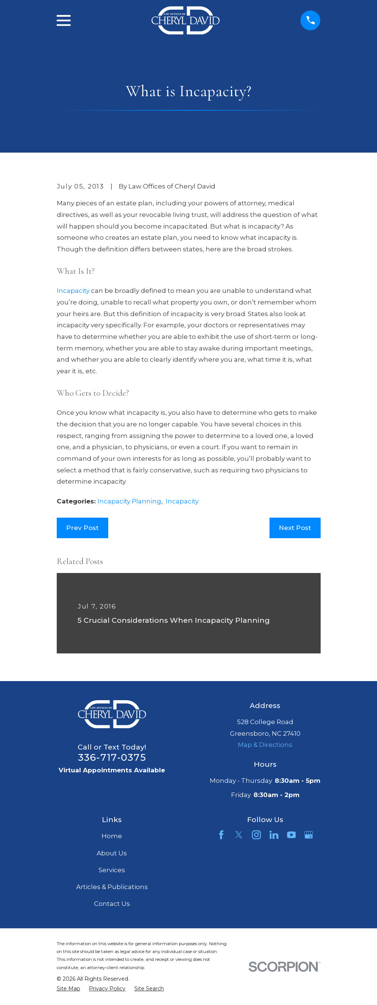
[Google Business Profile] (308, 834)
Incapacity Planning (129, 501)
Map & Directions (265, 744)
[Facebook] (221, 834)
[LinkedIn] (273, 834)
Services (112, 870)
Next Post (295, 527)
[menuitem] (68, 989)
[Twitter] (238, 834)
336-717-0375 (112, 757)
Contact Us (112, 903)
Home (112, 836)
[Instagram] (256, 834)
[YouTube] (291, 834)
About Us (112, 853)
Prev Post (82, 527)
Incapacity (74, 290)
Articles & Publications (112, 887)
